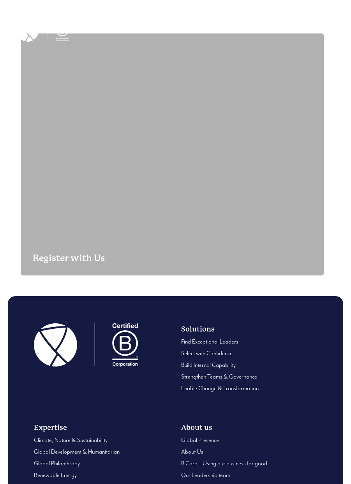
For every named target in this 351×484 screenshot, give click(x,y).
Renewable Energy (55, 475)
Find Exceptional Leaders (209, 341)
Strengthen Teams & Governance (219, 377)
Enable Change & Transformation (220, 388)
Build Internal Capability (208, 365)
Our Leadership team (205, 475)
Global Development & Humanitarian (77, 452)
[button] (329, 31)
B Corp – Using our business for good (224, 463)
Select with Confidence (207, 353)
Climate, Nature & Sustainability (71, 440)
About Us (192, 452)
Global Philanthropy (57, 463)
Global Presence (200, 440)
